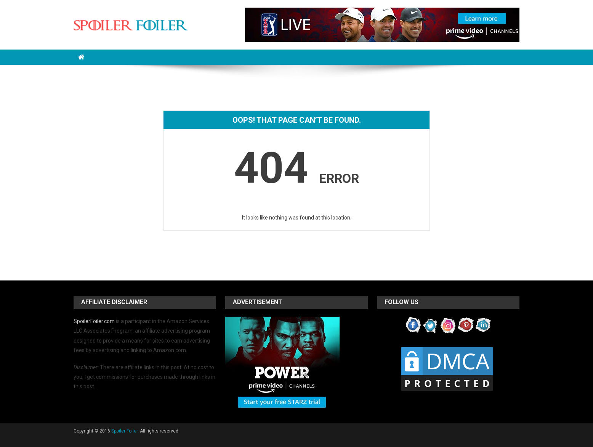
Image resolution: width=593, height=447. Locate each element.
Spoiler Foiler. (125, 431)
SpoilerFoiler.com (94, 321)
